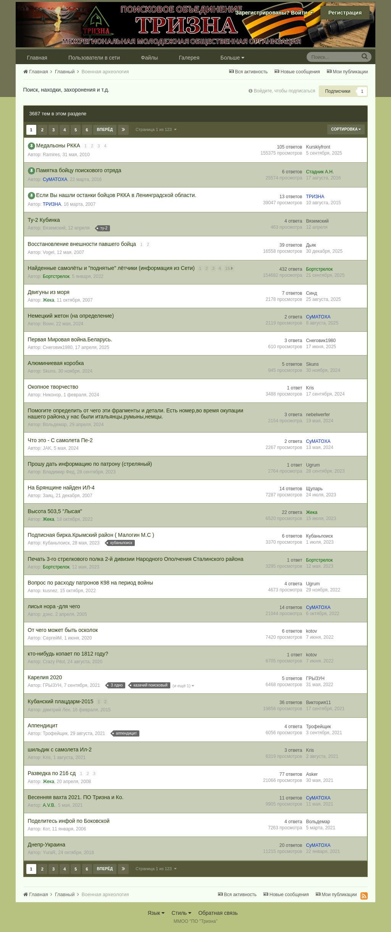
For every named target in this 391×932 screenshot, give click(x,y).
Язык (156, 913)
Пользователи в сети (94, 58)
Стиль (181, 913)
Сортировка (346, 129)
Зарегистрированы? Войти (274, 13)
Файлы (149, 58)
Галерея (189, 58)
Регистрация (345, 13)
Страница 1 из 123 (156, 129)
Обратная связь (218, 913)
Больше (232, 58)
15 (229, 268)
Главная (37, 58)
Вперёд (105, 130)
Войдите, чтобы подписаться (284, 91)
